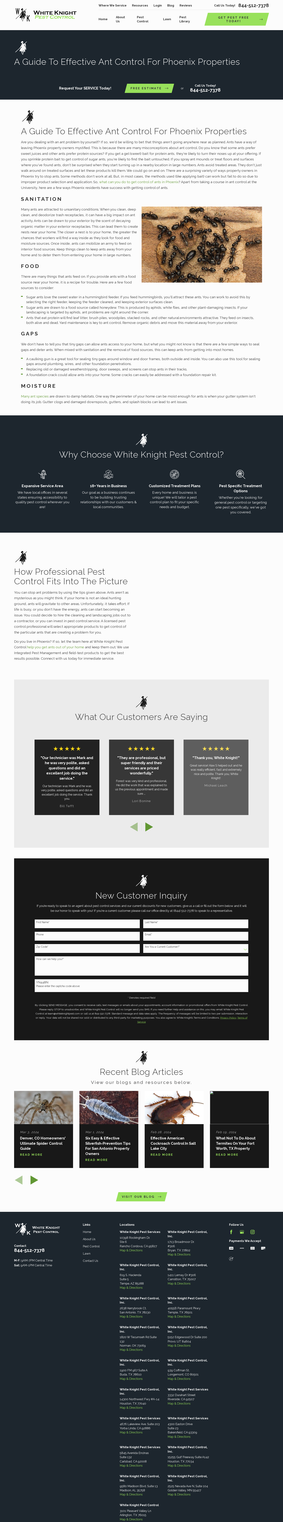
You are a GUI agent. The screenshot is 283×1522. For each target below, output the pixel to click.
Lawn (86, 1260)
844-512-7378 (253, 5)
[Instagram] (252, 1238)
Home (87, 1238)
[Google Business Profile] (242, 1238)
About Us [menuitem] (120, 19)
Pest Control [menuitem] (142, 19)
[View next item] (149, 833)
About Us (89, 1245)
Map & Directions (131, 1256)
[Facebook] (231, 1238)
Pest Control (91, 1252)
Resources (140, 5)
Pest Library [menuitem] (184, 19)
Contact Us (90, 1267)
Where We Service (113, 5)
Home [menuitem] (103, 19)
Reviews (186, 5)
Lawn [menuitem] (167, 19)
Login (158, 5)
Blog (170, 5)
